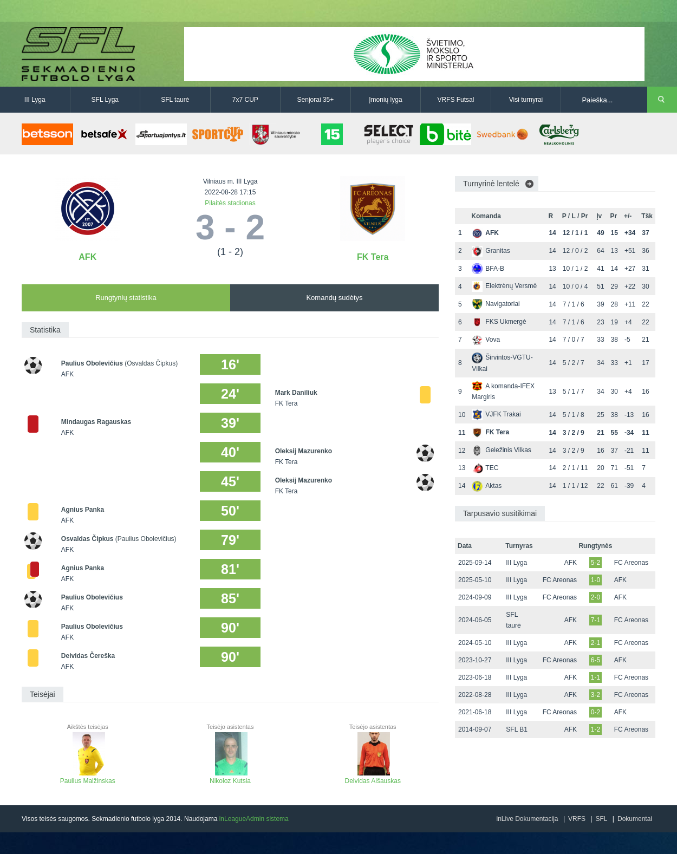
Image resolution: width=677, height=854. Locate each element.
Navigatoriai (495, 304)
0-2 (595, 712)
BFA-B (488, 268)
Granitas (491, 251)
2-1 (595, 643)
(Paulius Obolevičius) (146, 539)
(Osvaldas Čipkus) (151, 363)
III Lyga (34, 99)
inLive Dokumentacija (527, 819)
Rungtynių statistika (126, 298)
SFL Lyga (105, 99)
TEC (485, 468)
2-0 (595, 597)
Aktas (487, 486)
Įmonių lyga (385, 99)
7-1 (595, 620)
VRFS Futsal (455, 99)
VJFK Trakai (496, 414)
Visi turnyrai (526, 99)
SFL (601, 819)
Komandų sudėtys (334, 298)
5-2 (595, 562)
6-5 (595, 660)
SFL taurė (175, 99)
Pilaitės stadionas (230, 203)
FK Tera (372, 257)
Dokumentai (634, 819)
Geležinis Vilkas (501, 450)
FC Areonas (631, 562)
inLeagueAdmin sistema (254, 819)
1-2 (595, 729)
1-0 (595, 580)
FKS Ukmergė (499, 321)
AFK (87, 257)
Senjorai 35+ (315, 99)
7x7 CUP (245, 99)
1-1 (595, 677)
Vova (486, 339)
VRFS (576, 819)
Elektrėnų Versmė (504, 286)
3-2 (595, 695)
